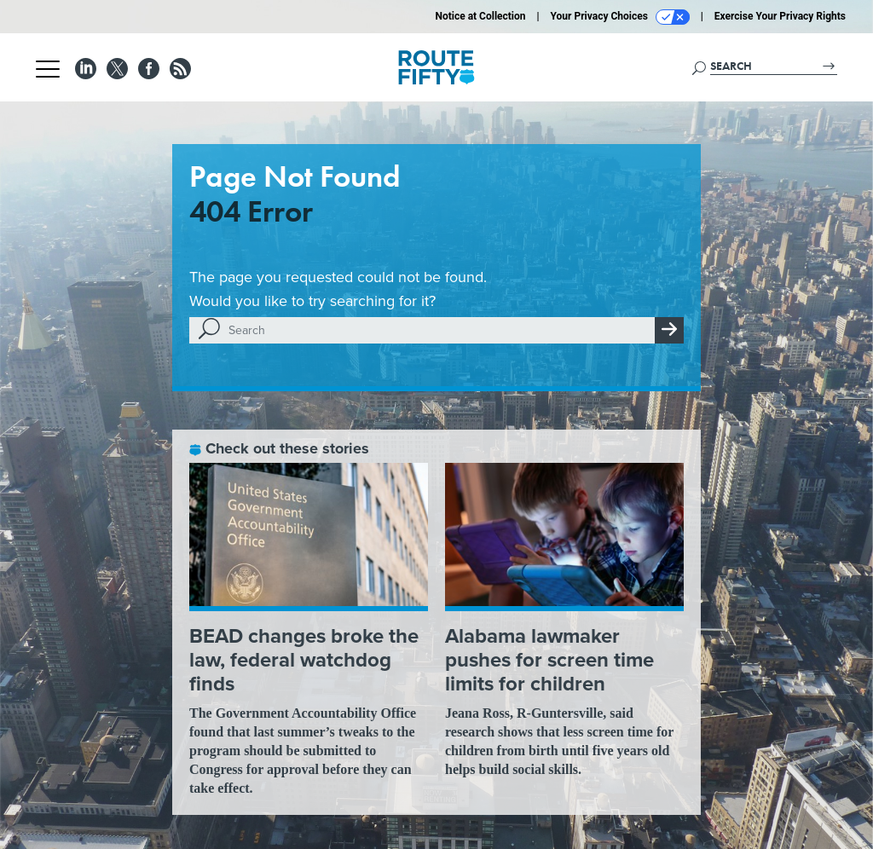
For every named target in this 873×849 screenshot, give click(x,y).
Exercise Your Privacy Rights (780, 16)
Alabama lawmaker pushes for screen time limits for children (549, 660)
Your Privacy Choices (620, 17)
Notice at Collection (480, 16)
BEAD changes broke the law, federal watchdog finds (304, 660)
